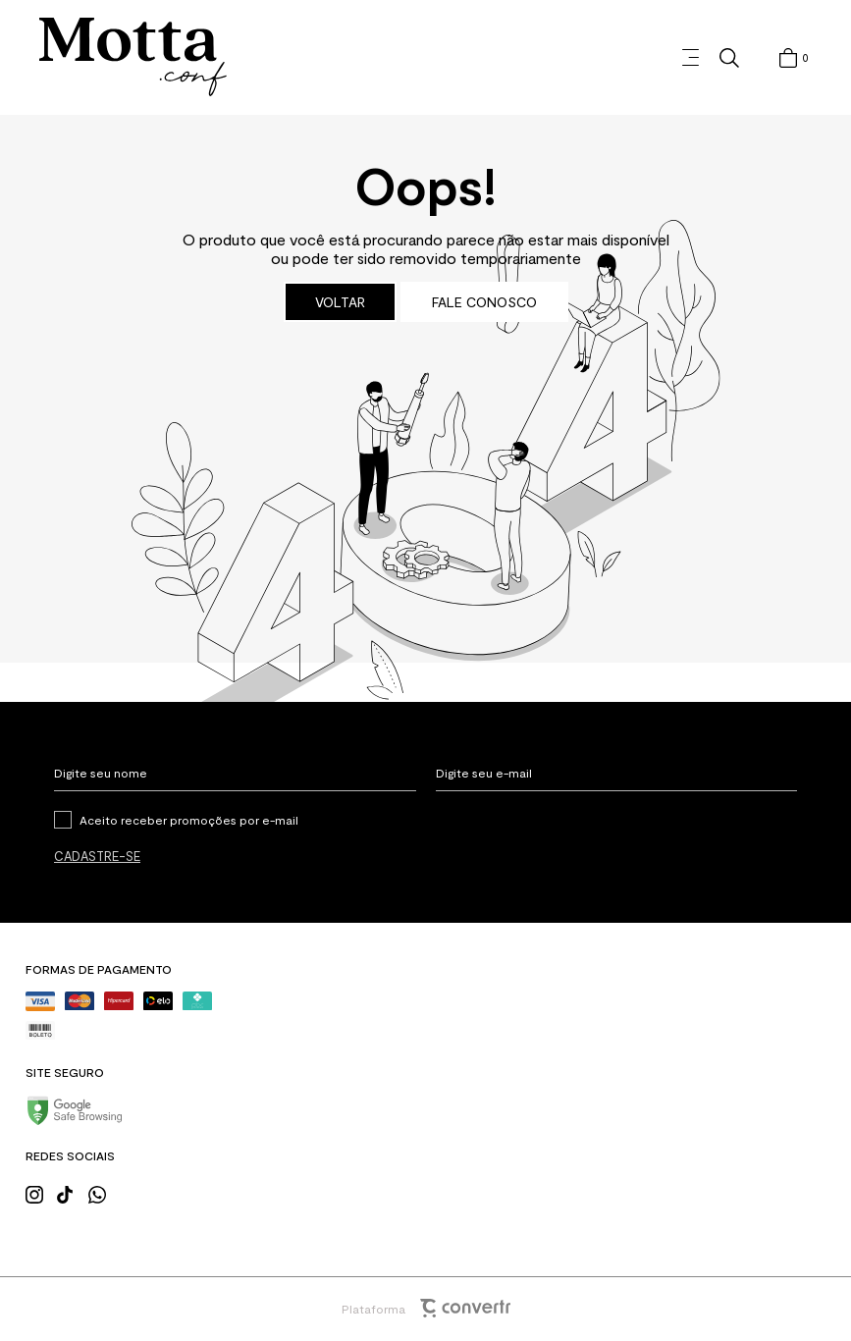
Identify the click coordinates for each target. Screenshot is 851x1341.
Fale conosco (484, 302)
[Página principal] (133, 57)
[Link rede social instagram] (40, 1192)
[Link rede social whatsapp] (103, 1192)
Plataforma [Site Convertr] (426, 1308)
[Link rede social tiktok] (71, 1192)
